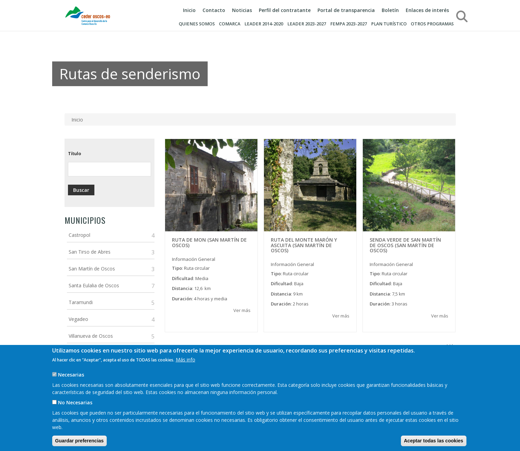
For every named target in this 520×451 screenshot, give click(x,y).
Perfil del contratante (285, 10)
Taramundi (81, 302)
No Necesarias (75, 410)
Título (74, 153)
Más (451, 346)
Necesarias (71, 383)
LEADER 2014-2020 (263, 24)
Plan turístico (389, 24)
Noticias (242, 10)
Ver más (242, 310)
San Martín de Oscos (92, 268)
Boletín (390, 10)
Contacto (214, 10)
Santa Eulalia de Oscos (94, 285)
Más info (185, 368)
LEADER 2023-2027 (306, 24)
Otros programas (432, 24)
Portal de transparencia (346, 10)
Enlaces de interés (427, 10)
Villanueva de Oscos (91, 336)
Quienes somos (197, 24)
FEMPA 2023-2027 (348, 24)
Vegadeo (78, 319)
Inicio (189, 10)
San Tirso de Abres (90, 251)
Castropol (79, 235)
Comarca (229, 24)
